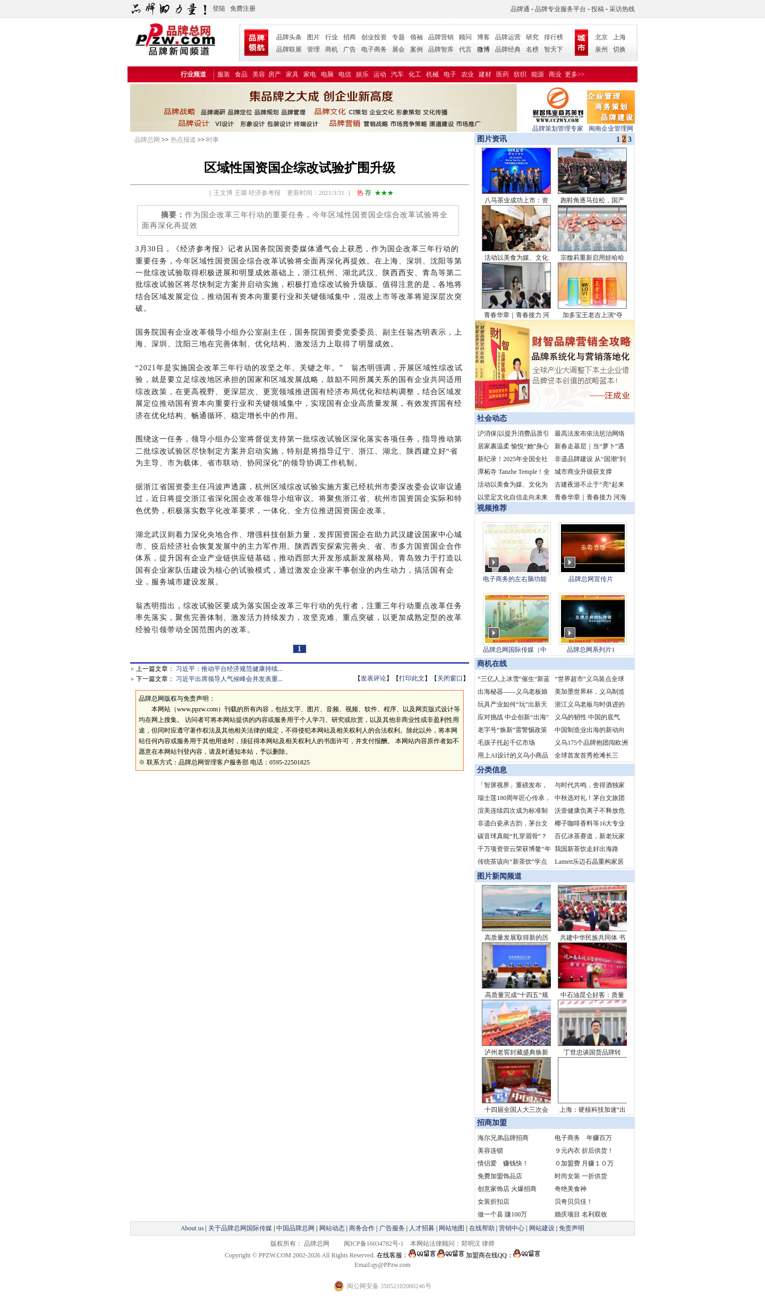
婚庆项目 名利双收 (581, 1214)
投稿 (597, 9)
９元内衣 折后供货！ (584, 1150)
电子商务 (374, 49)
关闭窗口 (450, 678)
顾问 (465, 37)
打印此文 (411, 678)
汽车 (397, 74)
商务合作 (362, 1228)
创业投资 (374, 37)
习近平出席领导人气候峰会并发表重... (229, 679)
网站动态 (332, 1228)
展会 (398, 49)
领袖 (416, 37)
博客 (483, 37)
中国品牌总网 (295, 1228)
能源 (537, 74)
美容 (258, 74)
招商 (349, 37)
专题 (398, 37)
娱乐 (362, 74)
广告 (349, 49)
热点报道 (183, 139)
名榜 (532, 49)
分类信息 (492, 770)
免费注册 (243, 8)
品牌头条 (289, 37)
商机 (331, 49)
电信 (344, 74)
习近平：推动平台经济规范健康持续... (229, 669)
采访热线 (622, 9)
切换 (619, 49)
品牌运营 (508, 37)
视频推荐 (492, 508)
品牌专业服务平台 (560, 9)
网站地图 (451, 1228)
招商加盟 (492, 1123)
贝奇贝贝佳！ (574, 1201)
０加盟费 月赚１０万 (584, 1163)
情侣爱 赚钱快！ (503, 1163)
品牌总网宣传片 (590, 579)
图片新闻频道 (499, 876)
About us (192, 1228)
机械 (432, 74)
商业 (555, 74)
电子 (450, 74)
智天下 (553, 49)
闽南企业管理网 (611, 125)
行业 (331, 37)
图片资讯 (491, 139)
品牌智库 (441, 49)
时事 (212, 139)
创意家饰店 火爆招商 (507, 1189)
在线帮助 (482, 1228)
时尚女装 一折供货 (581, 1176)
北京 (601, 37)
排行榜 (553, 37)
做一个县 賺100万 (502, 1214)
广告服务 (392, 1228)
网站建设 (542, 1228)
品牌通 (520, 9)
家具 (292, 74)
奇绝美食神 (570, 1189)
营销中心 (511, 1228)
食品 (241, 74)
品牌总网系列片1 (591, 649)
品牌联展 (289, 49)
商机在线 (492, 664)
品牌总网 (147, 139)
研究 (532, 37)
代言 (465, 49)
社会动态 (492, 418)
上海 (619, 37)
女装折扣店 (493, 1201)
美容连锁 (490, 1150)
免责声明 (570, 1228)
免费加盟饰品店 (500, 1176)
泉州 (601, 49)
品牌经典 (508, 49)
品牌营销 (441, 37)
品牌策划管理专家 (557, 125)
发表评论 (373, 678)
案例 (416, 49)
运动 (379, 74)
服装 (223, 74)
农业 (467, 74)
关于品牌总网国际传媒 (240, 1228)
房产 (274, 74)
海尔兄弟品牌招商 (503, 1138)
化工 (415, 74)
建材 (485, 74)
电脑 (327, 74)
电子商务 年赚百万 (583, 1138)
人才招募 (422, 1228)
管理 (313, 49)
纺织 (520, 74)
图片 (313, 37)
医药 (502, 74)
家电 (309, 74)
